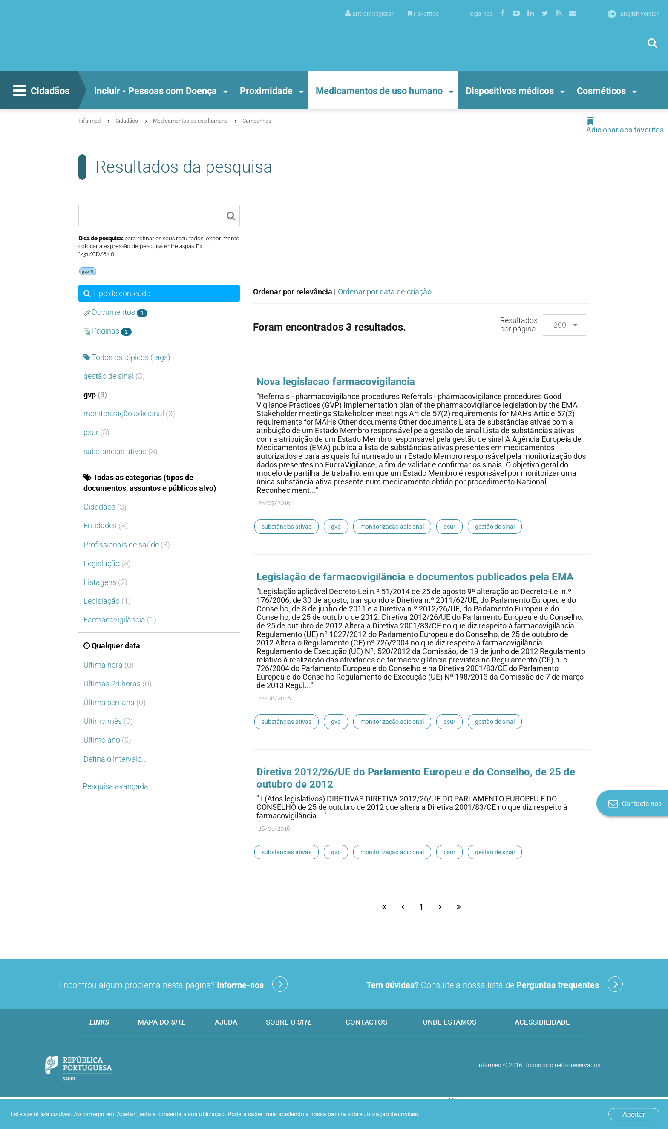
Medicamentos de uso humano (379, 91)
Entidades (106, 525)
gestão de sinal (114, 376)
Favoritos (423, 13)
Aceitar (633, 1114)
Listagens (105, 582)
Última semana (115, 702)
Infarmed (89, 121)
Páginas (108, 331)
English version (634, 13)
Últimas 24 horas (118, 683)
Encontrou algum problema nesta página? (173, 984)
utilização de (390, 1114)
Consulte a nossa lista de (494, 984)
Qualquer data (112, 645)
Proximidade (266, 91)
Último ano (107, 739)
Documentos (115, 312)
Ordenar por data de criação (385, 291)
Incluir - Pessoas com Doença (155, 91)
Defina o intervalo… (115, 759)
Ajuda (226, 1022)
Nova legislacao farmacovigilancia (335, 382)
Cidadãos (40, 91)
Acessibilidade (542, 1022)
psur (96, 432)
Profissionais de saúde (127, 544)
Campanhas (256, 121)
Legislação (107, 563)
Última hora (109, 664)
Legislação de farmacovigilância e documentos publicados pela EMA (414, 577)
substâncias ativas (121, 451)
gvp (95, 394)
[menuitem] (369, 13)
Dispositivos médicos (510, 91)
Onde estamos (449, 1022)
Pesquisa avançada (115, 786)
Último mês (108, 721)
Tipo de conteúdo (117, 293)
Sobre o (289, 1022)
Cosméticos (601, 91)
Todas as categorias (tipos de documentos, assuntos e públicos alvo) (150, 482)
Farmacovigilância (120, 619)
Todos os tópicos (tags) (127, 357)
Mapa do (161, 1022)
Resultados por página (519, 324)
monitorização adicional (129, 413)
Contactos (366, 1022)
